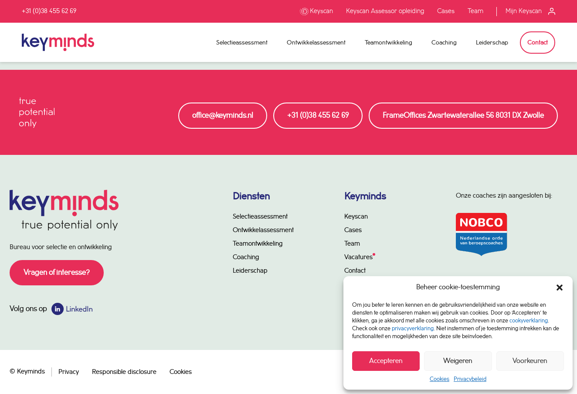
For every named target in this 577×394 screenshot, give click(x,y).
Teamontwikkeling (388, 42)
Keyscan (321, 11)
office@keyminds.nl (222, 115)
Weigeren (457, 361)
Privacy (68, 372)
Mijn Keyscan (524, 11)
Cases (446, 11)
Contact (537, 42)
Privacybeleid (470, 379)
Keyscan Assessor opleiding (385, 11)
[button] (559, 287)
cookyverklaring (528, 320)
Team (475, 11)
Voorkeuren (530, 361)
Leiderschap (492, 42)
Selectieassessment (242, 42)
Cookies (439, 379)
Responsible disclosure (124, 372)
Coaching (444, 42)
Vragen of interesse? (57, 272)
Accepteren (386, 361)
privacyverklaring (413, 328)
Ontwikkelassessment (316, 42)
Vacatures (358, 257)
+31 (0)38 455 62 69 (49, 11)
